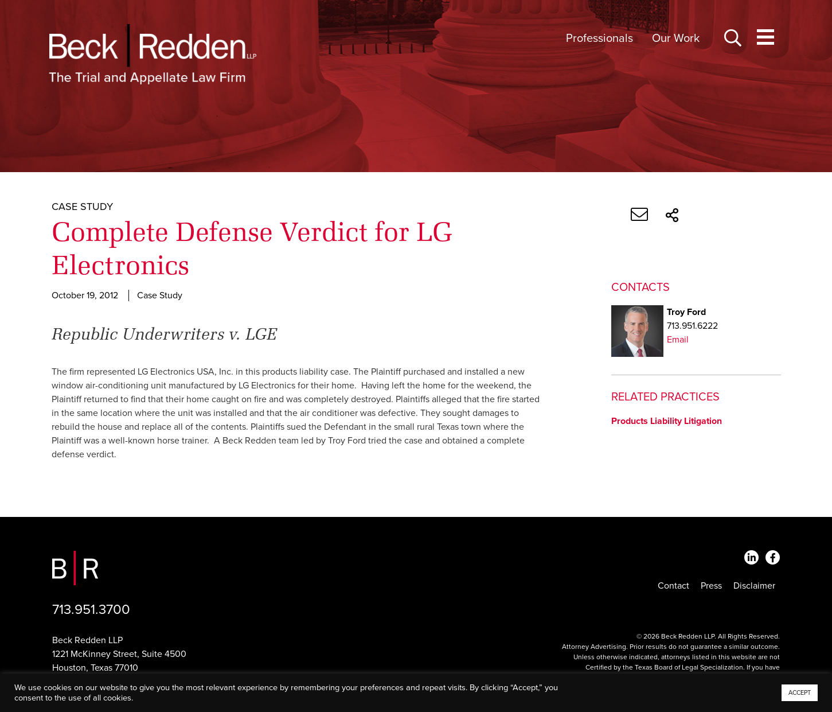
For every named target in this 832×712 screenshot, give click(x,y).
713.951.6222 (692, 326)
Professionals (599, 38)
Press (711, 586)
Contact (673, 586)
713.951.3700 (91, 609)
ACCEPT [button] (799, 693)
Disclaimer (754, 586)
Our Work (676, 38)
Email (678, 339)
